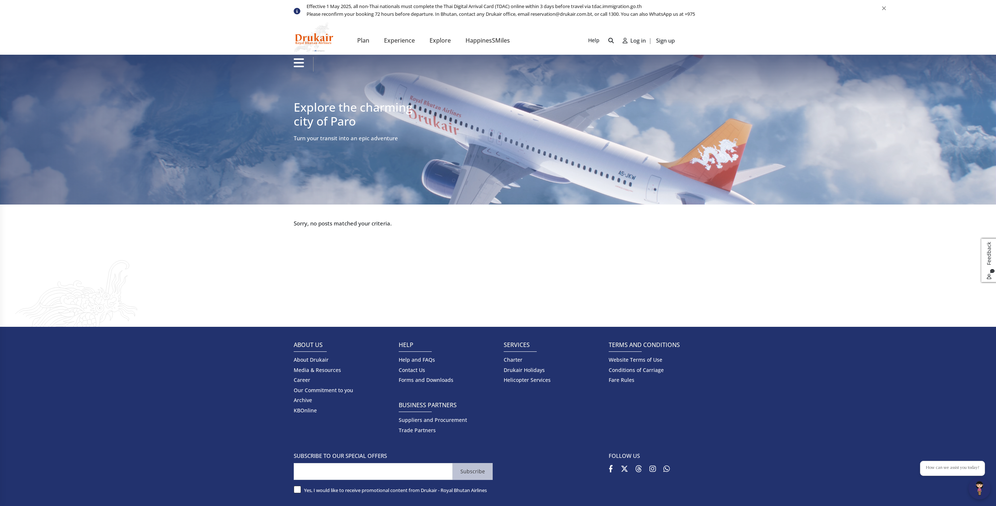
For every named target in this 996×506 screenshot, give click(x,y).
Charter (513, 359)
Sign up (665, 40)
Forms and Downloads (426, 379)
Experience (399, 40)
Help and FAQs (417, 359)
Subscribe (472, 471)
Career (302, 379)
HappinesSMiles (488, 40)
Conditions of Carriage (636, 369)
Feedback (990, 260)
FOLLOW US (624, 455)
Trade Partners (417, 430)
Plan (363, 40)
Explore (440, 40)
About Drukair (311, 359)
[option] (504, 7)
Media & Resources (317, 369)
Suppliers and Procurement (433, 419)
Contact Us (412, 369)
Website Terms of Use (635, 359)
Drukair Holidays (524, 369)
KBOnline (305, 410)
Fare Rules (621, 379)
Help (594, 40)
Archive (303, 400)
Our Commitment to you (323, 390)
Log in (635, 40)
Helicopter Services (527, 379)
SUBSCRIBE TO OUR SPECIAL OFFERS (340, 455)
